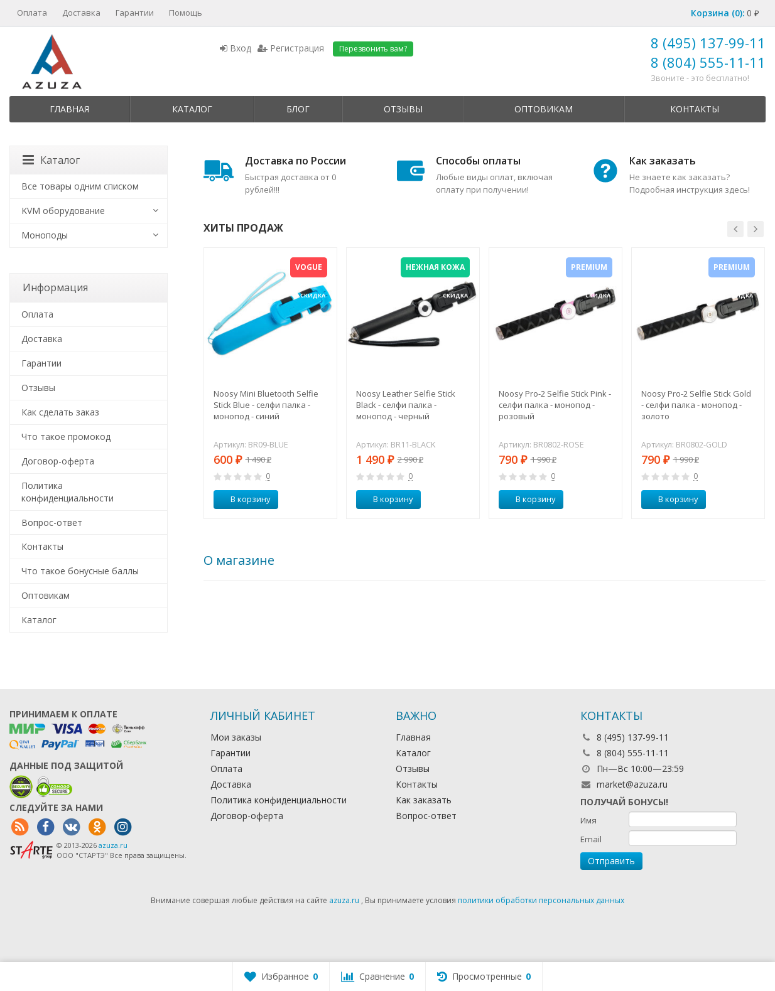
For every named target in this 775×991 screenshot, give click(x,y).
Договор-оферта (57, 461)
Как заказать (424, 800)
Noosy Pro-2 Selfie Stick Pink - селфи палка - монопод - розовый (555, 405)
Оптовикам (543, 109)
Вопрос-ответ (51, 522)
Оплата (32, 12)
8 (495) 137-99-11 (708, 42)
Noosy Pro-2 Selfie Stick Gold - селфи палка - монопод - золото (696, 405)
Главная (69, 109)
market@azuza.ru (632, 784)
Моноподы (44, 235)
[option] (270, 382)
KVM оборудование (63, 211)
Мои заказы (235, 737)
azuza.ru (113, 845)
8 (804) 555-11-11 (708, 62)
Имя (588, 820)
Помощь (185, 12)
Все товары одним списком (80, 186)
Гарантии (135, 12)
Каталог (192, 109)
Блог (298, 109)
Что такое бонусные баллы (80, 571)
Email (591, 839)
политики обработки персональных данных (541, 900)
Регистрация (290, 48)
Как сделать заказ (60, 412)
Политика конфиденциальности (67, 491)
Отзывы (403, 109)
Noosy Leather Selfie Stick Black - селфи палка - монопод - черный (405, 405)
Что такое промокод (66, 436)
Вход (235, 48)
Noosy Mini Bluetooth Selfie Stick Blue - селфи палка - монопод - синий (266, 405)
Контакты (694, 109)
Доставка (81, 12)
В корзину (244, 499)
